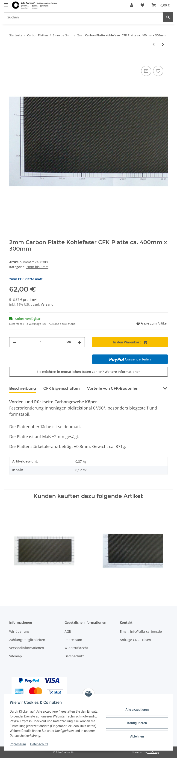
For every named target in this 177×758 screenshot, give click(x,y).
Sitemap (15, 656)
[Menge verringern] (14, 342)
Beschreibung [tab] (22, 388)
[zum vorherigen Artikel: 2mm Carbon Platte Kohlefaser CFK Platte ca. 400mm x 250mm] (153, 44)
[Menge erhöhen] (79, 342)
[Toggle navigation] (6, 3)
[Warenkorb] (160, 5)
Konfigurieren (135, 723)
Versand (47, 304)
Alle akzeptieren (135, 709)
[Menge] (40, 342)
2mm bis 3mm (37, 267)
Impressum (73, 640)
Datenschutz (74, 656)
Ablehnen (135, 736)
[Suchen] (83, 17)
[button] (131, 5)
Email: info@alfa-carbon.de (141, 631)
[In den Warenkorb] (13, 59)
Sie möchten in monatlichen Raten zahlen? (89, 371)
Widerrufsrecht (76, 648)
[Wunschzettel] (142, 5)
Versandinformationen (26, 648)
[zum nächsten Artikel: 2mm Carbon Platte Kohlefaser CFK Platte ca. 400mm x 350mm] (163, 44)
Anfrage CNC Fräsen (135, 640)
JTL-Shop (153, 752)
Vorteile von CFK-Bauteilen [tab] (113, 388)
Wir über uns (19, 631)
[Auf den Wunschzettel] (158, 71)
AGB (68, 631)
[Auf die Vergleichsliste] (146, 71)
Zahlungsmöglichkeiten (27, 640)
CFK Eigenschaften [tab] (61, 388)
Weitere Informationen (123, 371)
